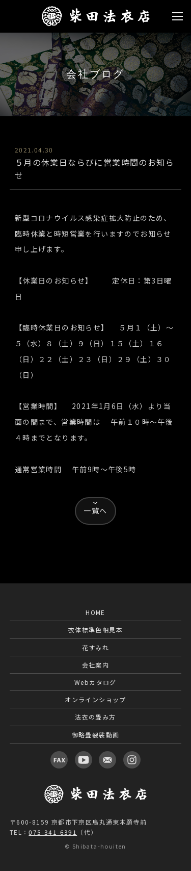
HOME (95, 612)
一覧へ (95, 510)
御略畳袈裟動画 (96, 734)
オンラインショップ (95, 699)
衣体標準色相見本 (95, 629)
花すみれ (96, 647)
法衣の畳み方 (95, 716)
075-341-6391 (53, 832)
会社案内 (96, 664)
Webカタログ (95, 682)
